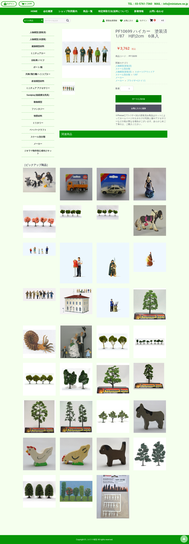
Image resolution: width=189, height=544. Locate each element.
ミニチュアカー (38, 53)
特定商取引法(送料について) (113, 11)
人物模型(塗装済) (38, 32)
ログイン (9, 4)
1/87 (135, 74)
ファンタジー (38, 109)
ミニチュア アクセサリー (38, 88)
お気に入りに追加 (138, 108)
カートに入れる (138, 99)
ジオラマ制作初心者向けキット (38, 152)
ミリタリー (38, 123)
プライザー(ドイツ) (136, 80)
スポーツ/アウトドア (145, 72)
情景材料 (38, 116)
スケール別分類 (38, 137)
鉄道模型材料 (38, 81)
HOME (34, 11)
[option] (86, 53)
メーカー (38, 144)
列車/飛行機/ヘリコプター (38, 74)
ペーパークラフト (38, 130)
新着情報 (139, 11)
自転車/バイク (38, 60)
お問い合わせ (156, 11)
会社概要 (48, 11)
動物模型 (38, 102)
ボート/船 (38, 67)
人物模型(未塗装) (38, 39)
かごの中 (26, 4)
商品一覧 (88, 11)
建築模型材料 (38, 46)
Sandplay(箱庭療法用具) (38, 95)
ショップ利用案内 (67, 11)
